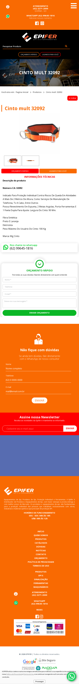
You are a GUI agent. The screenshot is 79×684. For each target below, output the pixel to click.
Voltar (72, 98)
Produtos (37, 92)
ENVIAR (39, 400)
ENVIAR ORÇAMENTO (39, 312)
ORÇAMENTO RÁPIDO (29, 54)
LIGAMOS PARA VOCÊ (50, 54)
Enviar (70, 428)
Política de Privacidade (14, 674)
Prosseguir (39, 681)
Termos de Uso (29, 674)
